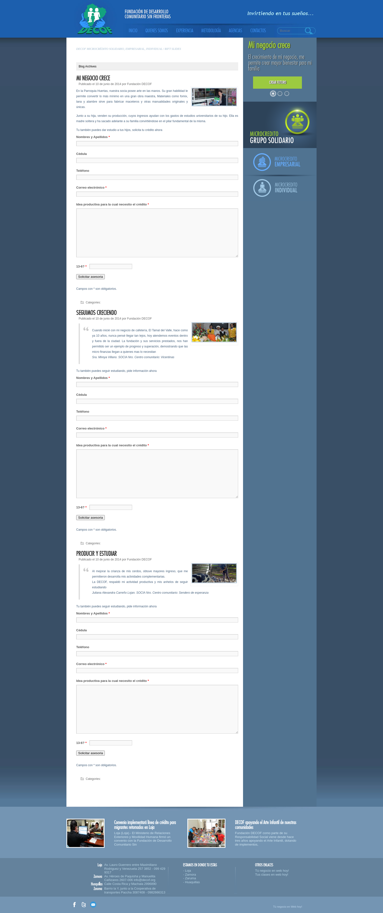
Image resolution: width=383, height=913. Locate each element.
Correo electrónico (91, 187)
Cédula (81, 154)
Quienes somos (156, 30)
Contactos (258, 30)
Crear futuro (277, 83)
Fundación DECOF (139, 84)
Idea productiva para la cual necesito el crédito (112, 204)
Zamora (190, 874)
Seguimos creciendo (96, 313)
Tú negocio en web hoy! (272, 870)
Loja (188, 870)
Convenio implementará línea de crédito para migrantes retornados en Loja (145, 825)
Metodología (211, 30)
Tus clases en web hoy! (271, 874)
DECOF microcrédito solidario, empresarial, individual (119, 49)
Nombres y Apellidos (93, 137)
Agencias (235, 30)
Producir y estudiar (96, 554)
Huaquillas (192, 882)
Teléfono (82, 170)
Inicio (133, 30)
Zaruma (190, 878)
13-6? (81, 266)
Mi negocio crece (93, 78)
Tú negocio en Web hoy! (287, 906)
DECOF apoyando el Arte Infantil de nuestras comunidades (265, 825)
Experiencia (184, 30)
